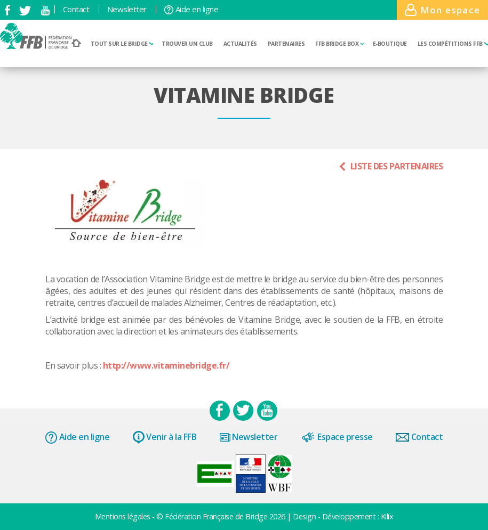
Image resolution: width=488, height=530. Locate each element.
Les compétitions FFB (453, 43)
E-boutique (390, 43)
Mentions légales (124, 516)
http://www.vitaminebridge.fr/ (165, 365)
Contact (76, 9)
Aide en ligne (191, 9)
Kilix (387, 516)
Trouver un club (187, 43)
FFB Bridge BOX (339, 43)
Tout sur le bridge (122, 43)
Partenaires (286, 43)
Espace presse (337, 437)
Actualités (240, 43)
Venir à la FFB (165, 437)
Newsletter (127, 9)
